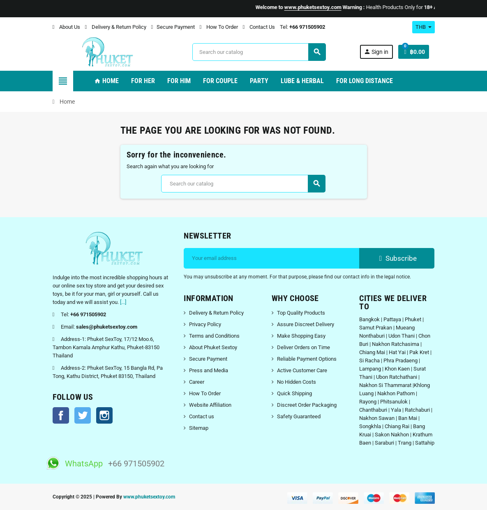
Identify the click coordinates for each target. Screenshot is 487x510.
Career (196, 382)
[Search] (258, 52)
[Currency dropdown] (423, 27)
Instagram (104, 415)
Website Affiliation (210, 405)
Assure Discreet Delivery (305, 324)
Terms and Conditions (214, 336)
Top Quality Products (301, 313)
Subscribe (397, 258)
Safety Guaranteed (299, 416)
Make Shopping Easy (301, 336)
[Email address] (272, 258)
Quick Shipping (294, 393)
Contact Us (259, 27)
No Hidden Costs (296, 382)
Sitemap (198, 428)
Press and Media (208, 370)
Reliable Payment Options (307, 359)
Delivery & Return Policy (115, 27)
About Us (66, 27)
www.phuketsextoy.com (149, 497)
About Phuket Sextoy (213, 347)
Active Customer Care (302, 370)
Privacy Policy (205, 324)
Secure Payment (173, 27)
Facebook (61, 415)
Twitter (82, 415)
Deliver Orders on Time (303, 347)
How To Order (219, 27)
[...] (123, 302)
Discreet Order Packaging (307, 405)
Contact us (201, 416)
